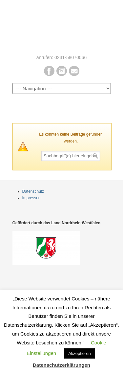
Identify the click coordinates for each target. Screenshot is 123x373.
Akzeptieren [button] (79, 353)
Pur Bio (61, 26)
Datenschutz (33, 191)
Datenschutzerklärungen (61, 365)
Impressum (32, 198)
